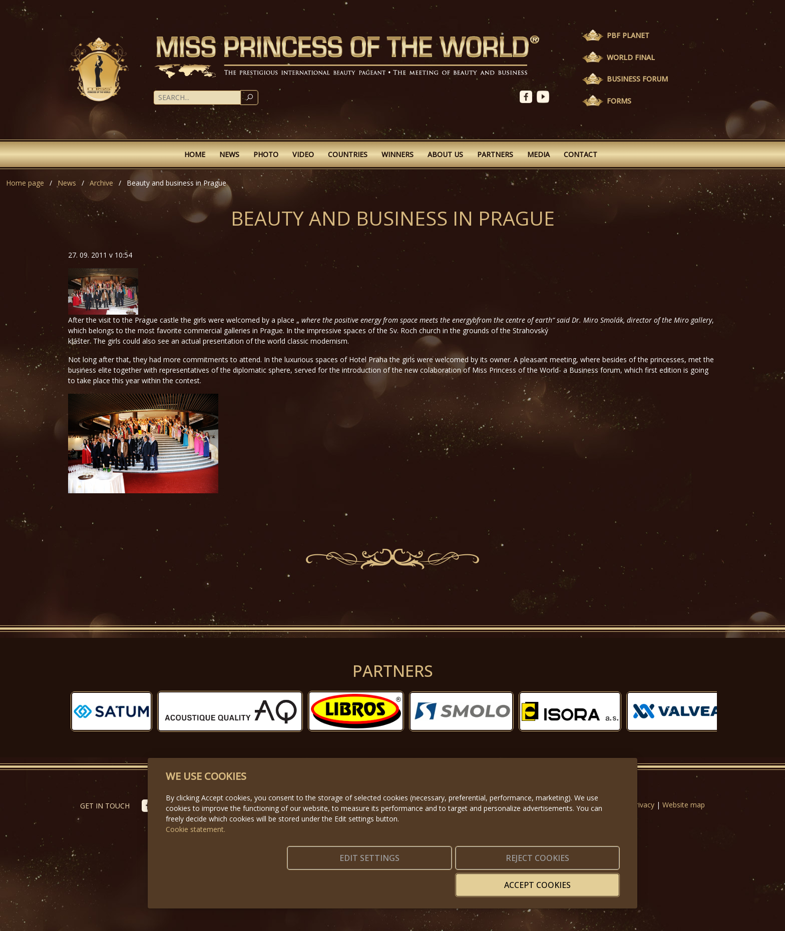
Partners (495, 154)
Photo (265, 154)
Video (303, 154)
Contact (580, 154)
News (229, 154)
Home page (25, 183)
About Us (445, 154)
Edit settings (371, 878)
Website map (683, 804)
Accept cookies (571, 878)
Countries (347, 154)
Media (538, 154)
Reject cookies (471, 878)
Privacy (642, 804)
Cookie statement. (195, 844)
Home (194, 154)
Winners (397, 154)
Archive (101, 183)
